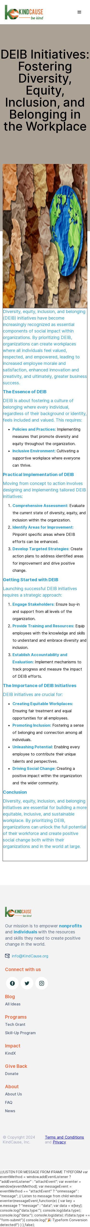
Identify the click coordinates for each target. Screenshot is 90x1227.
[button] (79, 12)
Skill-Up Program (20, 1032)
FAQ (8, 1102)
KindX (10, 1053)
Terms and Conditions (64, 1137)
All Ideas (12, 1004)
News (10, 1110)
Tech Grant (15, 1024)
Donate (11, 1073)
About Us (13, 1094)
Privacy (59, 1142)
